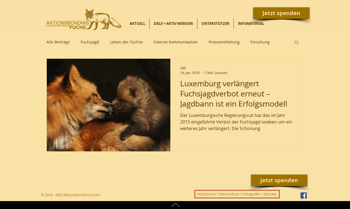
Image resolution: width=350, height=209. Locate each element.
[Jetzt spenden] (281, 13)
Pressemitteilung (224, 42)
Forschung (260, 42)
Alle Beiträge (58, 42)
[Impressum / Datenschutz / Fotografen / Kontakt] (237, 194)
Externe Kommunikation (176, 42)
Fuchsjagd (90, 42)
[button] (296, 43)
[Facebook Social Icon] (304, 195)
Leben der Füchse (126, 42)
